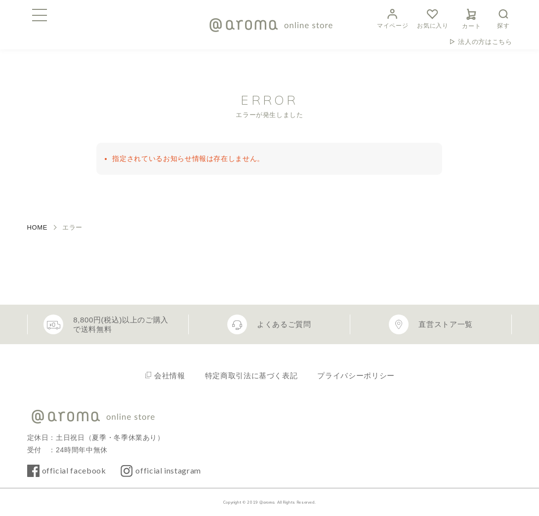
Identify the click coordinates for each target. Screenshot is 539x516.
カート (471, 17)
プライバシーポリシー (355, 375)
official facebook (74, 470)
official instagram (168, 470)
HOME (37, 227)
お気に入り (432, 17)
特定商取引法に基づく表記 (251, 375)
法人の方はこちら (485, 42)
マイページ (392, 17)
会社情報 (169, 375)
